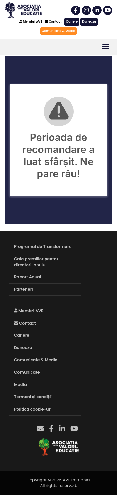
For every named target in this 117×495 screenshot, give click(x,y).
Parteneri (23, 289)
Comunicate (27, 372)
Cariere (72, 21)
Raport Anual (27, 277)
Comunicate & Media (58, 31)
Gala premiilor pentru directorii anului (36, 262)
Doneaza (89, 21)
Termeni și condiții (33, 397)
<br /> (58, 140)
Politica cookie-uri (33, 409)
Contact (53, 22)
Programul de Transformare (42, 246)
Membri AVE (30, 22)
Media (20, 385)
